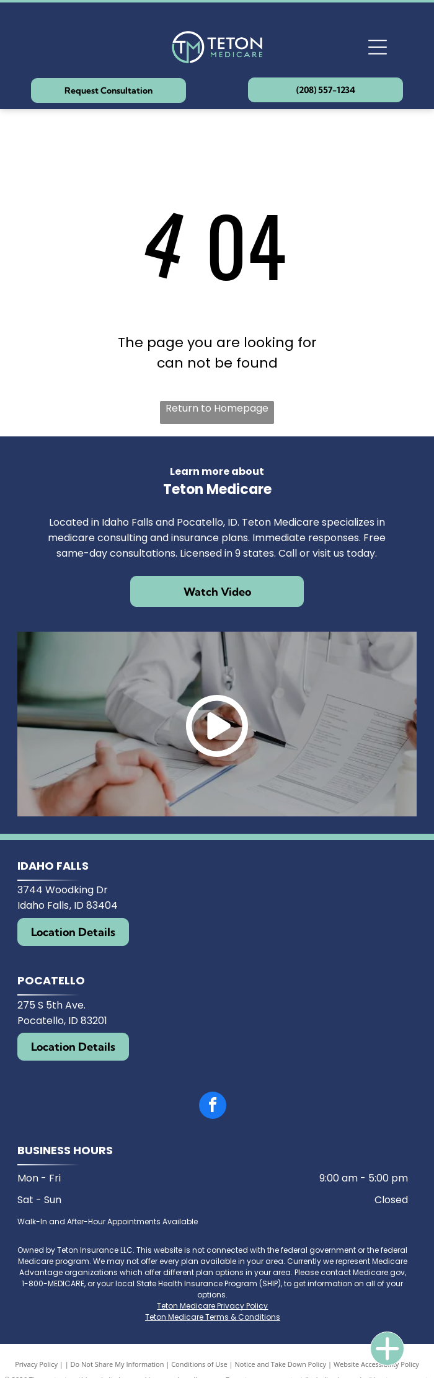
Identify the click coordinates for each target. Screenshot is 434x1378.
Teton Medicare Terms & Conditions (212, 1317)
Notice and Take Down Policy (281, 1364)
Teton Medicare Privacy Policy (212, 1306)
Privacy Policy (36, 1364)
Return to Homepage (217, 408)
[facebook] (212, 1107)
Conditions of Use (199, 1364)
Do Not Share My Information (117, 1364)
